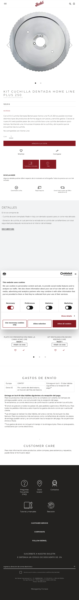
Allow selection (39, 324)
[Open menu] (5, 3)
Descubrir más (8, 229)
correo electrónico (25, 427)
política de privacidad (53, 572)
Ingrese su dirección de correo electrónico (17, 567)
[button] (8, 45)
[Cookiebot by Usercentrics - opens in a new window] (62, 274)
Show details (66, 316)
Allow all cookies (64, 324)
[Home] (39, 4)
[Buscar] (70, 4)
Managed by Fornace (39, 589)
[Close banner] (75, 274)
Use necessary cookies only (14, 324)
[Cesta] (74, 4)
